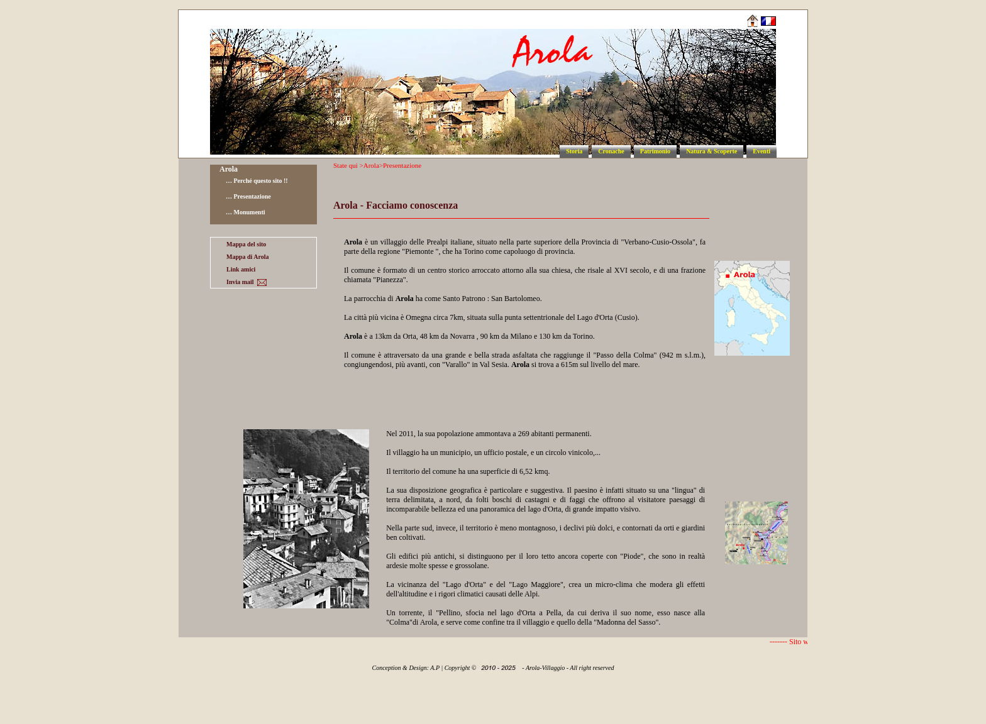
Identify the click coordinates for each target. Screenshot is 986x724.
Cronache (611, 151)
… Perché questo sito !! (257, 180)
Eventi (761, 151)
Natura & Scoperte (711, 151)
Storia (574, 151)
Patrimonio (655, 151)
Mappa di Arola (247, 256)
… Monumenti (245, 212)
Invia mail (246, 282)
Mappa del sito (246, 244)
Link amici (240, 269)
